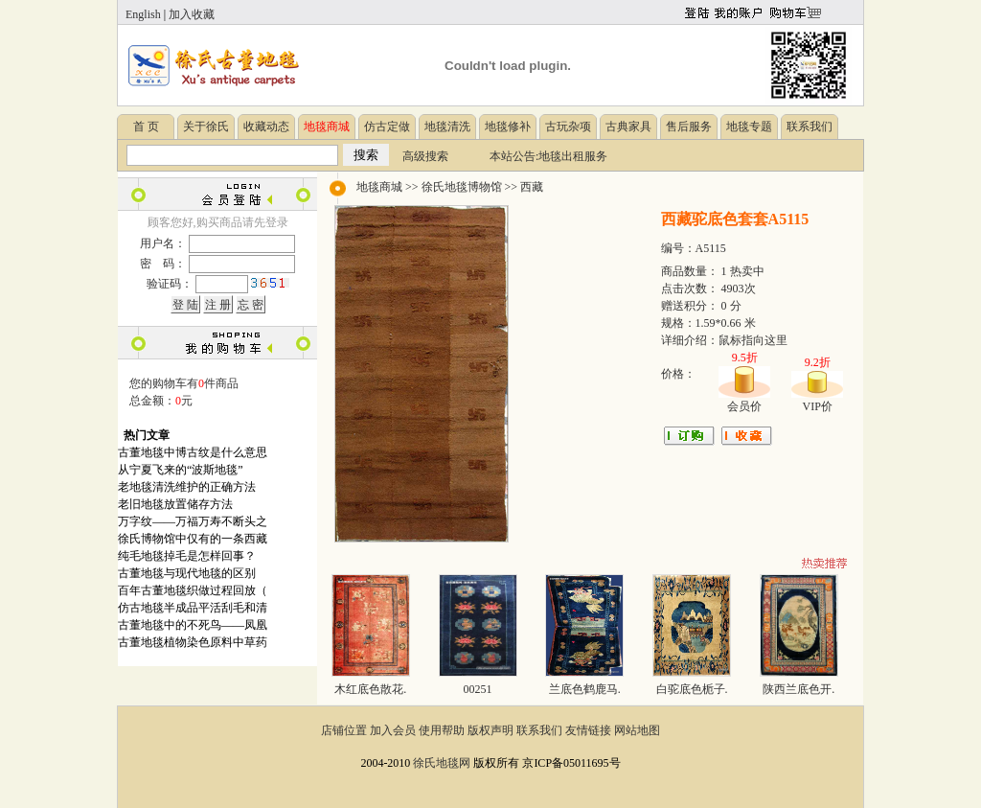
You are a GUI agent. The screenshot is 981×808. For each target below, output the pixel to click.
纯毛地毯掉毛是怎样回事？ (187, 556)
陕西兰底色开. (798, 689)
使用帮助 (442, 730)
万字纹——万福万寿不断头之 (192, 521)
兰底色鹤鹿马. (585, 689)
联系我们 (810, 126)
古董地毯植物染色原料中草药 (192, 642)
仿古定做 (387, 126)
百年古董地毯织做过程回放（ (192, 590)
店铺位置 (344, 730)
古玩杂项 (568, 126)
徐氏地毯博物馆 (462, 187)
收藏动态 (266, 126)
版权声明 (490, 730)
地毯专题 (749, 126)
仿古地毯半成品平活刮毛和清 (192, 607)
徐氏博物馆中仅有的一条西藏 (192, 538)
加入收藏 (192, 14)
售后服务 (689, 126)
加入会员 (393, 730)
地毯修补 (508, 126)
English (143, 14)
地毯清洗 (447, 126)
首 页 (146, 126)
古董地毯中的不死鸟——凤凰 (192, 625)
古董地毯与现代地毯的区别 (187, 573)
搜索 (366, 155)
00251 (478, 689)
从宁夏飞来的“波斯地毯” (180, 469)
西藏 (531, 187)
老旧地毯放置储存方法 (175, 504)
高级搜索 (425, 156)
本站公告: (514, 156)
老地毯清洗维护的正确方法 (187, 487)
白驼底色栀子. (692, 689)
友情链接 (588, 730)
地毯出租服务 (572, 156)
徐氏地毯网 (441, 763)
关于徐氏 (206, 126)
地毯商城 (379, 187)
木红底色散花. (370, 689)
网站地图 (637, 730)
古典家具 (628, 126)
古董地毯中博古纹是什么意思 (192, 452)
